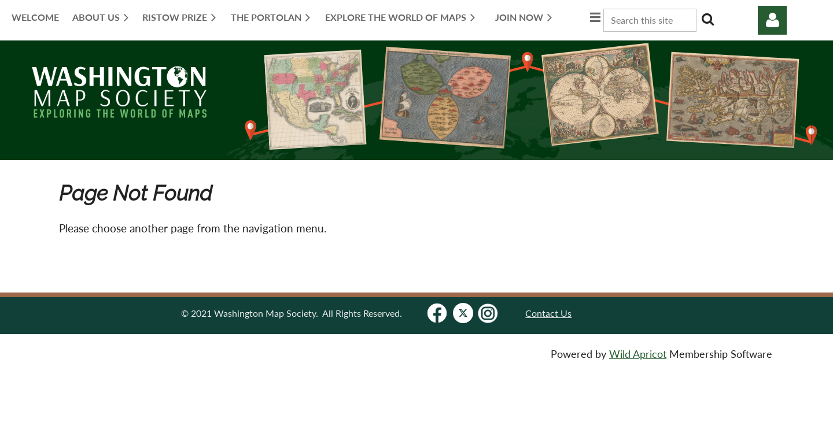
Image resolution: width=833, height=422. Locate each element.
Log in (772, 20)
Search (707, 19)
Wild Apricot (637, 354)
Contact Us (548, 313)
